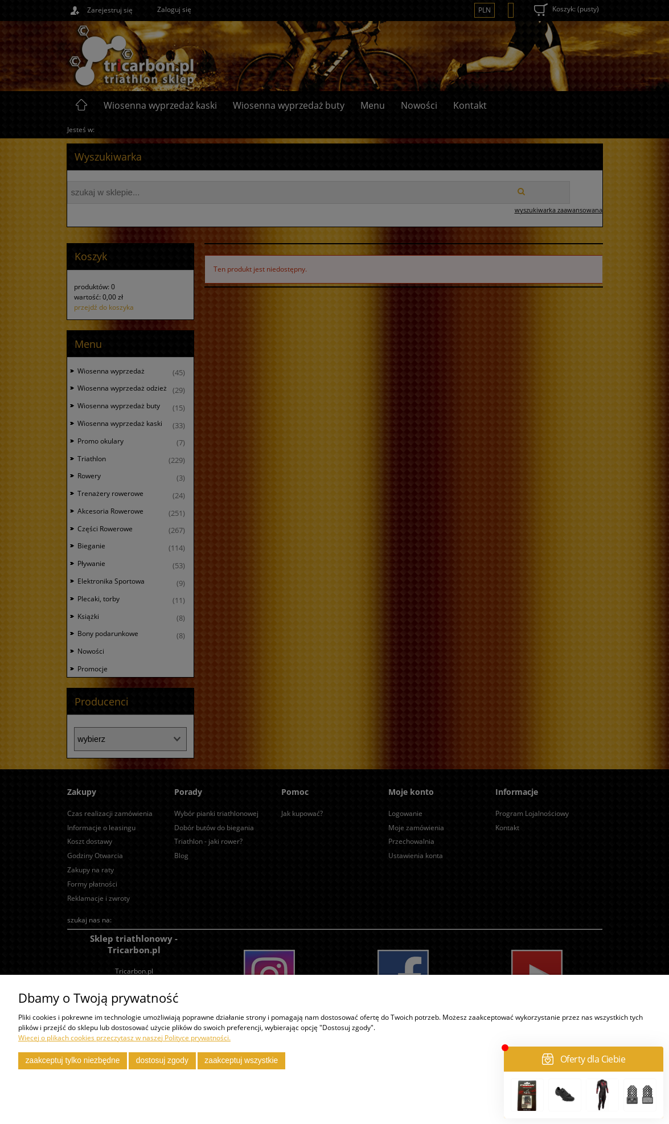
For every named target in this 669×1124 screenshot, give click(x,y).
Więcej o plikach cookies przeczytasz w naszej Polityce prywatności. (124, 1038)
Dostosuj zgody (162, 1060)
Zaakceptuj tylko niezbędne (73, 1060)
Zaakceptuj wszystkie (241, 1060)
